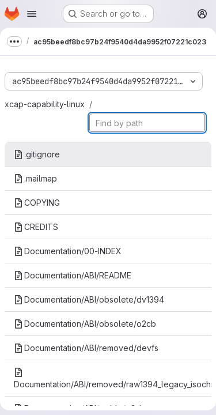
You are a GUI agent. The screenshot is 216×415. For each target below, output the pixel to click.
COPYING (37, 202)
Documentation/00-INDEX (68, 251)
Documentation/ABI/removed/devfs (86, 348)
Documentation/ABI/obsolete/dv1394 (89, 299)
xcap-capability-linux (45, 104)
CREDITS (36, 227)
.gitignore (37, 154)
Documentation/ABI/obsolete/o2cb (85, 324)
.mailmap (35, 178)
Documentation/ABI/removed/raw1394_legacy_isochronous (112, 378)
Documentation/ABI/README (72, 275)
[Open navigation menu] (31, 14)
